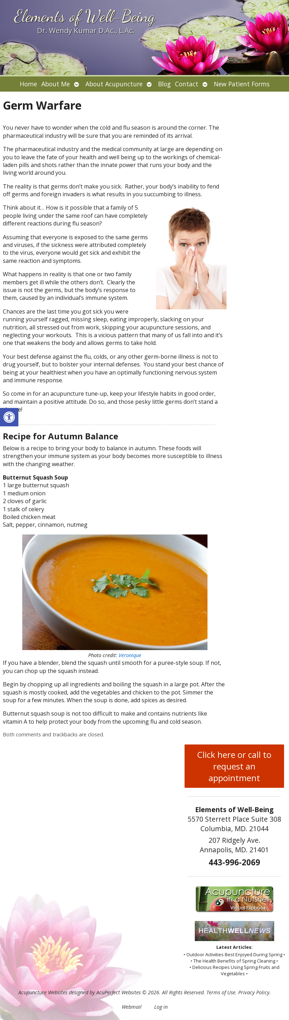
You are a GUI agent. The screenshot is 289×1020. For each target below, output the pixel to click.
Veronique (130, 655)
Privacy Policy (254, 992)
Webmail (132, 1006)
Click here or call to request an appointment (234, 766)
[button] (9, 417)
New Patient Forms (242, 84)
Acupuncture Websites (42, 992)
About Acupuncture (114, 84)
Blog (164, 84)
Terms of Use (220, 992)
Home (28, 84)
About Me (55, 84)
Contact (186, 84)
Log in (161, 1006)
